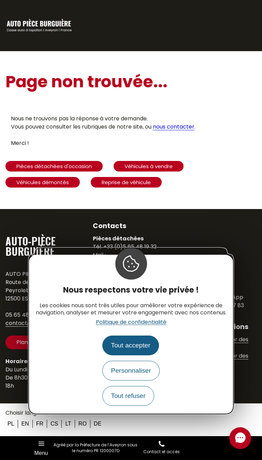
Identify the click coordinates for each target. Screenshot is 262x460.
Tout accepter (130, 345)
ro (82, 424)
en (25, 424)
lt (68, 424)
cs (54, 424)
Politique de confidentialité (131, 322)
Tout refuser (128, 395)
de (97, 424)
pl (11, 424)
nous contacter (173, 127)
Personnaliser (131, 370)
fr (39, 424)
